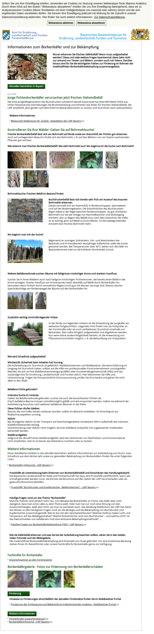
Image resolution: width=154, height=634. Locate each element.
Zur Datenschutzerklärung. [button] (109, 17)
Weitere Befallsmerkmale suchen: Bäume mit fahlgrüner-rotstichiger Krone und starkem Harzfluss (62, 273)
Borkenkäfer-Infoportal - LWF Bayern (31, 465)
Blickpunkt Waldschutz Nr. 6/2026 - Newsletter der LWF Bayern (47, 121)
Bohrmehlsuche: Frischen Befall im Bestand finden (36, 193)
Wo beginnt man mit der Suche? (25, 234)
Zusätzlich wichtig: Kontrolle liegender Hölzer (33, 317)
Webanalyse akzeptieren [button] (91, 22)
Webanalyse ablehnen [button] (60, 22)
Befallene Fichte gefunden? (23, 389)
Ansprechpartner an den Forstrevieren (30, 559)
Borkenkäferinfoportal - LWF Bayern (31, 621)
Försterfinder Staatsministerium (28, 618)
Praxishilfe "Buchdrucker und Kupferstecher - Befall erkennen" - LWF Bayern (55, 487)
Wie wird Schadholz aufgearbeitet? (27, 356)
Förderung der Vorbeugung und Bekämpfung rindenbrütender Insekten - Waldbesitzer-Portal (65, 604)
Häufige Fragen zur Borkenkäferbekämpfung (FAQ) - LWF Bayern (48, 524)
